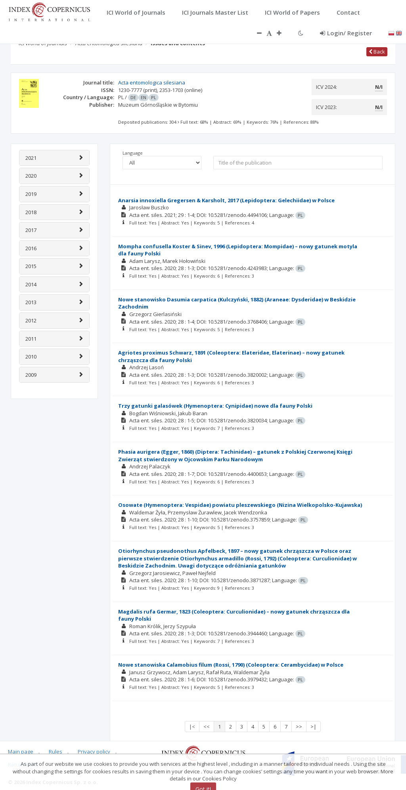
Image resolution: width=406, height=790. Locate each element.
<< (206, 726)
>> (299, 726)
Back (377, 51)
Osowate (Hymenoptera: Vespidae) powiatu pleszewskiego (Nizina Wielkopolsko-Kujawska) (240, 504)
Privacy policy (94, 751)
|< (192, 726)
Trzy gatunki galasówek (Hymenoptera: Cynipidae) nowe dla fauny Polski (215, 405)
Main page (20, 751)
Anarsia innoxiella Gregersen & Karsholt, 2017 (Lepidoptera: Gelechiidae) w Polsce (226, 200)
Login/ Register (346, 33)
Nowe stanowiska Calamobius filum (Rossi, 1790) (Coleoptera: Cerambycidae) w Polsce (230, 664)
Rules (55, 751)
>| (313, 726)
